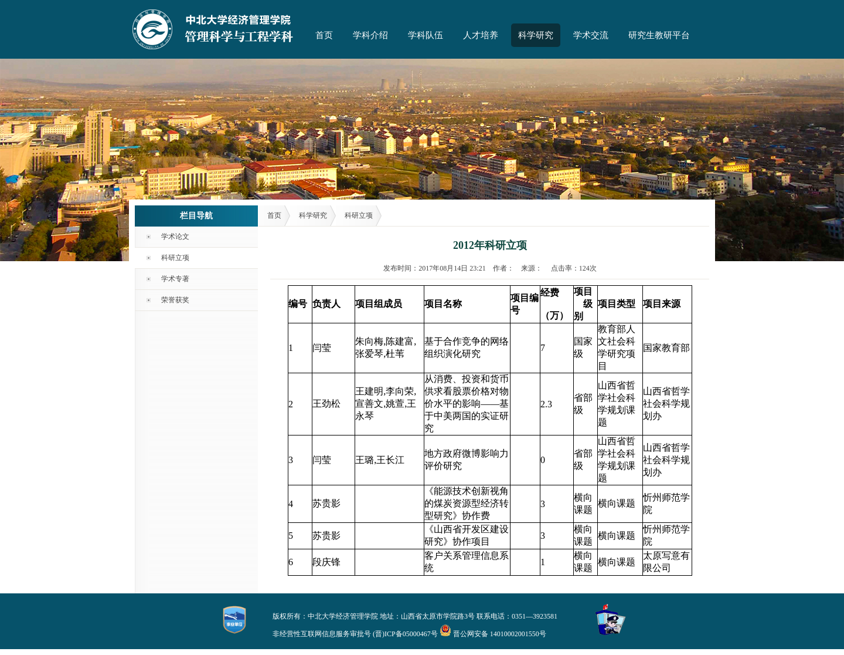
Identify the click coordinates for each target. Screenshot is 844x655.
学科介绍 (370, 35)
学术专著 (175, 279)
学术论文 (175, 236)
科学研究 (535, 35)
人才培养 (480, 35)
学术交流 (590, 35)
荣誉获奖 (175, 300)
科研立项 (175, 258)
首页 (324, 35)
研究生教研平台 (659, 35)
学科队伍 (425, 35)
